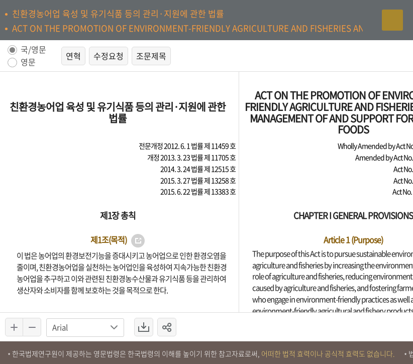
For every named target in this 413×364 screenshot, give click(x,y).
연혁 (73, 56)
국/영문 (33, 50)
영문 (28, 62)
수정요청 (108, 56)
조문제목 (151, 56)
